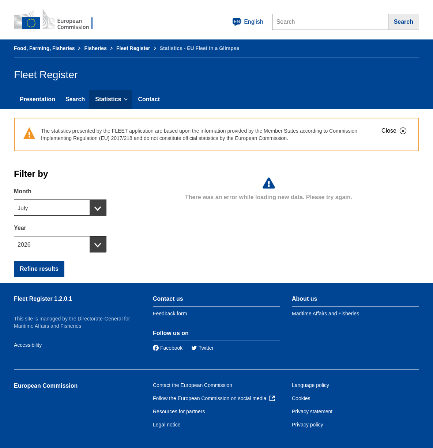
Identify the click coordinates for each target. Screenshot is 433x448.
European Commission (46, 386)
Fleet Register (133, 48)
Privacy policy (307, 425)
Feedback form (170, 313)
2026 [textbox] (24, 245)
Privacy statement (312, 411)
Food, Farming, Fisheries (44, 48)
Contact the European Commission (192, 385)
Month (22, 191)
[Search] (403, 22)
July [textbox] (23, 208)
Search (75, 99)
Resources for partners (179, 411)
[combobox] (60, 207)
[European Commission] (58, 20)
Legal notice (167, 425)
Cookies (301, 398)
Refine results (39, 269)
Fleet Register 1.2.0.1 (43, 299)
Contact (149, 99)
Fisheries (95, 48)
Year (20, 228)
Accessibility (28, 345)
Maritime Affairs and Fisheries (325, 313)
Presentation (37, 99)
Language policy (310, 385)
